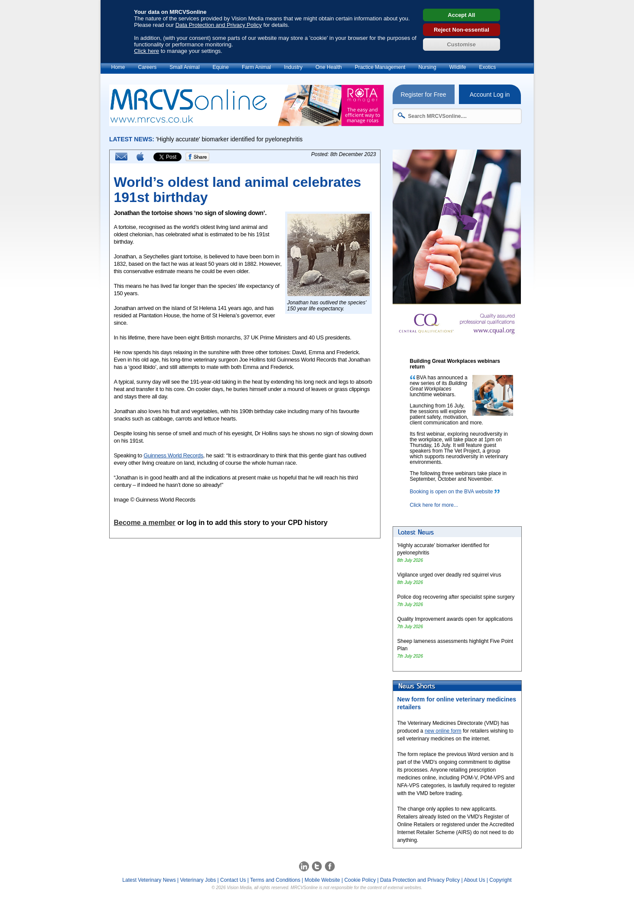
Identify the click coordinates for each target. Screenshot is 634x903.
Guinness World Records (173, 455)
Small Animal (184, 67)
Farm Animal (256, 67)
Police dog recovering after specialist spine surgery (456, 597)
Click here (146, 51)
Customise (461, 44)
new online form (443, 731)
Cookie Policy (360, 880)
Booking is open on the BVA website (451, 492)
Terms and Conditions (275, 880)
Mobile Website (322, 880)
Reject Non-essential (461, 29)
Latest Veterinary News (149, 880)
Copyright (500, 880)
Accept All (461, 15)
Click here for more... (434, 505)
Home (118, 67)
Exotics (487, 67)
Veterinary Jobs (198, 880)
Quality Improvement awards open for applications (455, 619)
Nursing (427, 67)
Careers (147, 67)
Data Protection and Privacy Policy (219, 25)
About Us (474, 880)
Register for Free (423, 94)
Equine (221, 67)
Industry (293, 67)
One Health (328, 67)
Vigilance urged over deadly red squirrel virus (449, 575)
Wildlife (457, 67)
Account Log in (490, 94)
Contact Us (233, 880)
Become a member (145, 522)
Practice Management (380, 67)
